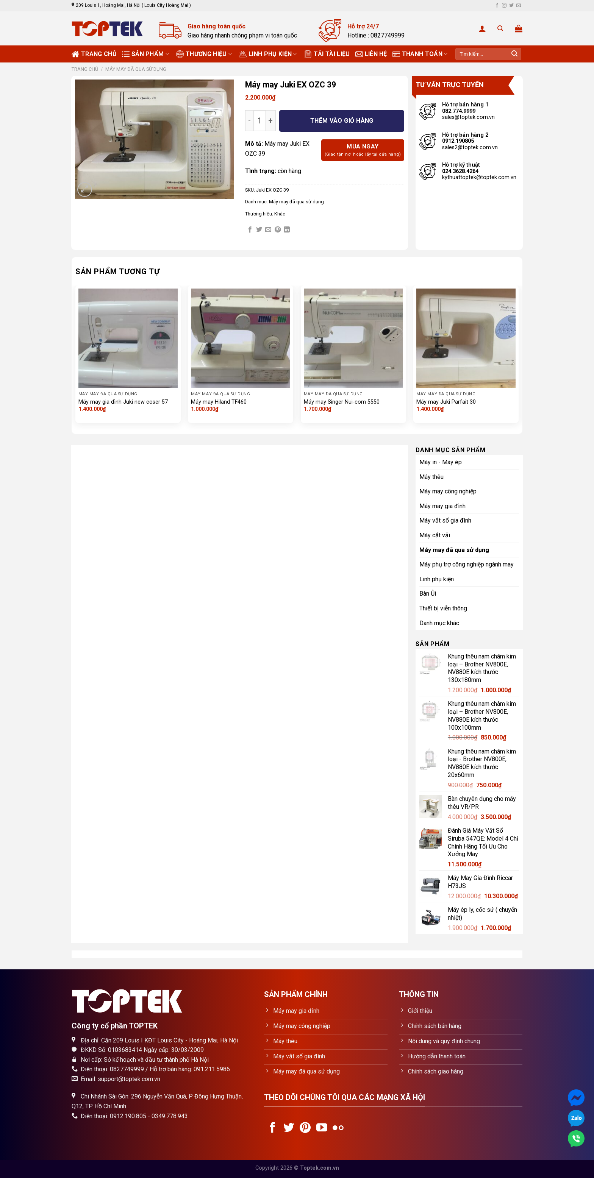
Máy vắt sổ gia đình (445, 520)
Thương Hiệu (204, 54)
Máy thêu (431, 477)
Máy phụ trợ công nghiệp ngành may (466, 564)
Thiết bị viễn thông (443, 608)
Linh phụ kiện (268, 54)
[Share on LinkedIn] (287, 229)
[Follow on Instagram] (504, 5)
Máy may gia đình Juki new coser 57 (123, 402)
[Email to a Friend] (268, 229)
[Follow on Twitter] (511, 5)
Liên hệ (371, 54)
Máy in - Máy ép (440, 462)
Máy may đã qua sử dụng (135, 69)
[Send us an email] (518, 5)
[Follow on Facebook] (497, 5)
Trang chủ (94, 54)
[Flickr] (338, 1128)
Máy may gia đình (442, 506)
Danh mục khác (439, 623)
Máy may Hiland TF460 (219, 402)
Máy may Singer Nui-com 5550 (342, 402)
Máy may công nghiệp (448, 491)
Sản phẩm (145, 54)
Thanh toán (420, 54)
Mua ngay (363, 150)
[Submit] (514, 54)
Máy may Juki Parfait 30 (446, 402)
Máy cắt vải (434, 535)
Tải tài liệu (327, 54)
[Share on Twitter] (259, 229)
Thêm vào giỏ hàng (342, 120)
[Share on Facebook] (250, 229)
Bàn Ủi (427, 593)
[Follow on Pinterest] (305, 1128)
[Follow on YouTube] (321, 1128)
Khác (279, 214)
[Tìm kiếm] (500, 28)
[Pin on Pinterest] (278, 229)
